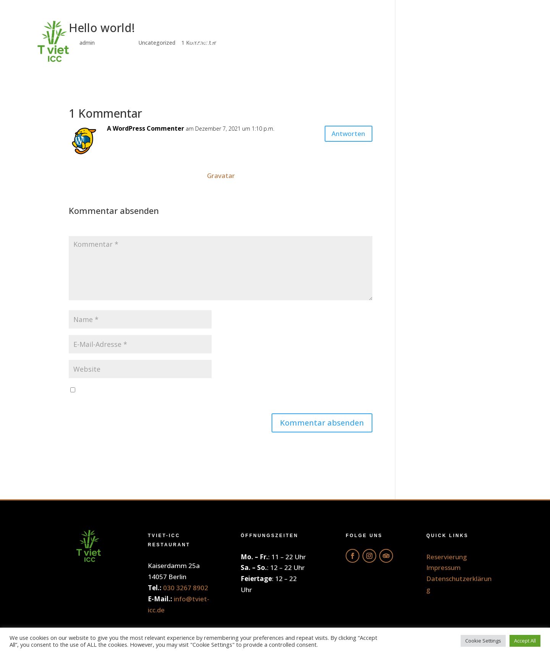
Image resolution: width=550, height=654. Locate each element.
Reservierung (483, 41)
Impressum (443, 567)
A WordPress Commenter (145, 128)
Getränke (360, 41)
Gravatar (221, 175)
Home (202, 41)
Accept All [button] (525, 640)
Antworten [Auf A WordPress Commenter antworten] (344, 135)
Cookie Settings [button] (483, 640)
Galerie (417, 41)
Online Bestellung (276, 41)
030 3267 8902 (185, 587)
